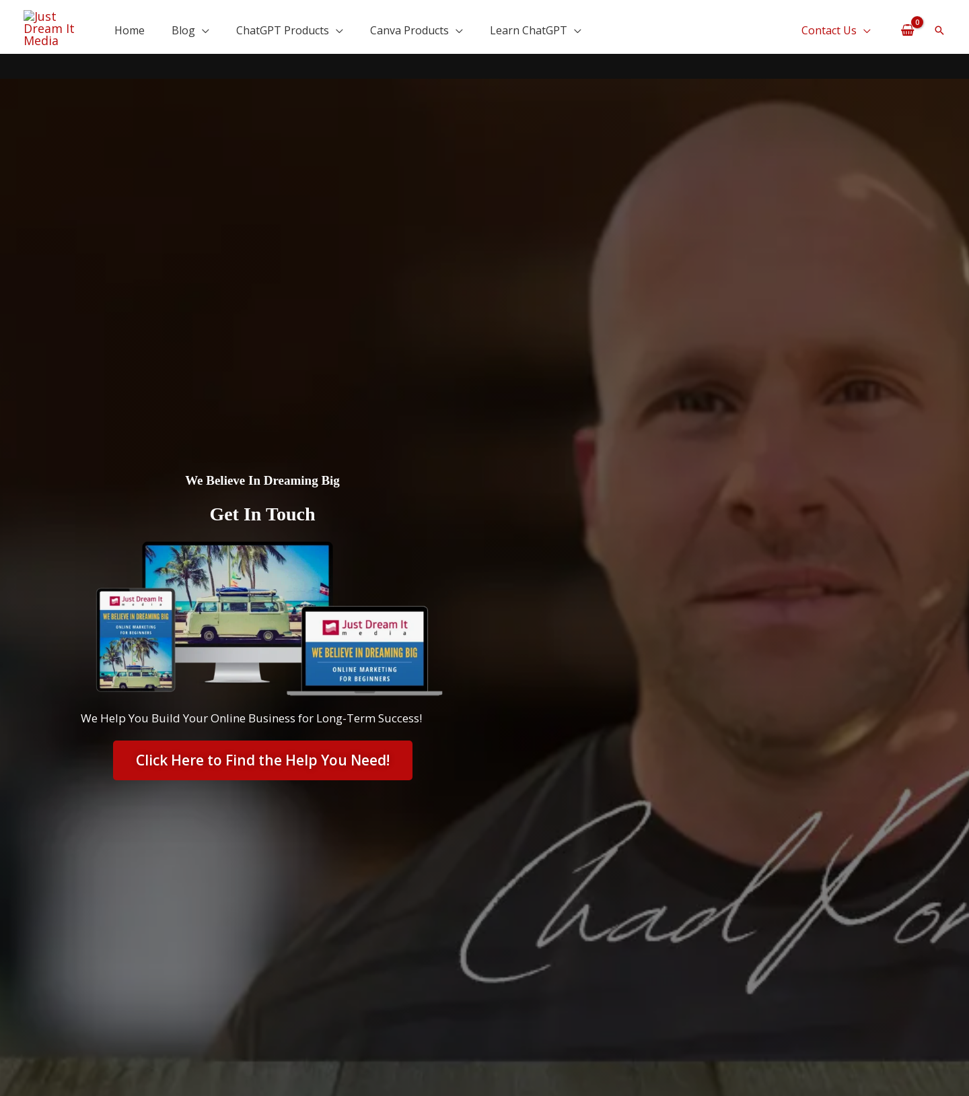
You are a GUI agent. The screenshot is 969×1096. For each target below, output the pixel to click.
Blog (183, 27)
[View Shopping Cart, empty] (907, 27)
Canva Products (409, 27)
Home (129, 27)
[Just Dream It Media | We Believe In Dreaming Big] (55, 24)
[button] (939, 28)
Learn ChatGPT (528, 27)
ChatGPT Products (282, 27)
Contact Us (829, 27)
